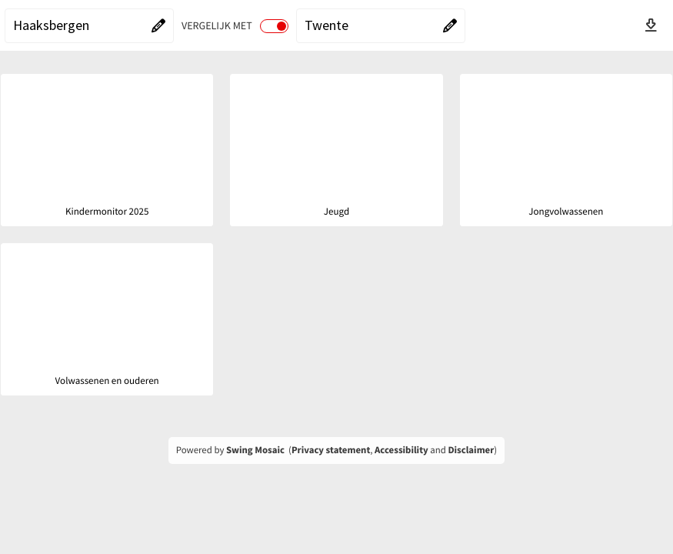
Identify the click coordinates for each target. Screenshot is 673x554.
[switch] (274, 26)
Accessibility (401, 450)
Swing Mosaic (255, 450)
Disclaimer (471, 450)
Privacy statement (331, 450)
